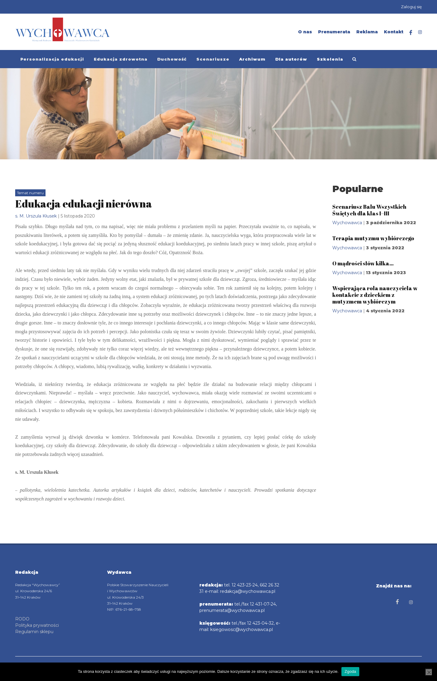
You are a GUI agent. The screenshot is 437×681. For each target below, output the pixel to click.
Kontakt (393, 32)
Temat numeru (30, 193)
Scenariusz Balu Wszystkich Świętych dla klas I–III (369, 210)
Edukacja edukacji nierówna (83, 204)
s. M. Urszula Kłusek (36, 216)
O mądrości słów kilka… (363, 263)
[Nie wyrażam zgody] (428, 672)
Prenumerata (334, 32)
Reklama (367, 32)
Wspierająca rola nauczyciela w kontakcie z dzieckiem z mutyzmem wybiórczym (375, 294)
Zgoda (350, 671)
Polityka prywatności (37, 625)
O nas (305, 32)
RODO (22, 618)
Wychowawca (347, 222)
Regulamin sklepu (34, 631)
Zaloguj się (411, 6)
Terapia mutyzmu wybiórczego (373, 238)
